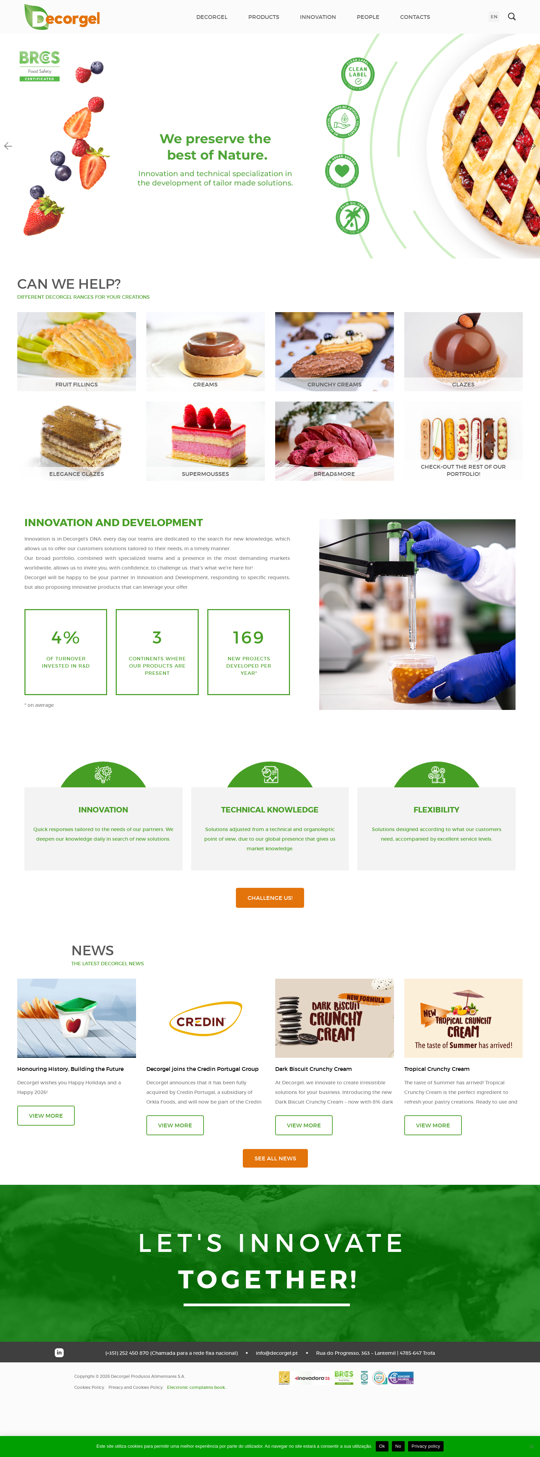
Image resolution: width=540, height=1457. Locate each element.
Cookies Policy (89, 1387)
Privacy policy (426, 1446)
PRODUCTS (263, 16)
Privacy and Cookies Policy (135, 1387)
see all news (275, 1158)
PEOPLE (368, 16)
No (398, 1446)
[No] (531, 1446)
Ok (382, 1446)
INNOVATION (318, 16)
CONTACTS (415, 16)
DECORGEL (212, 16)
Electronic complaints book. (196, 1387)
